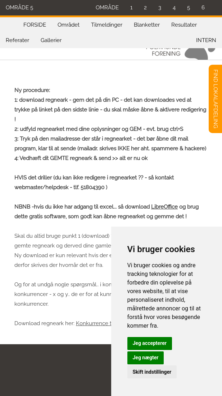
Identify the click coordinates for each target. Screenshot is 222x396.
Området (69, 25)
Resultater (184, 25)
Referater (17, 40)
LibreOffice (164, 207)
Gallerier (51, 40)
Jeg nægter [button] (146, 357)
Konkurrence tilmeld (101, 323)
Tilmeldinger (106, 25)
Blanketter (147, 25)
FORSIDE (34, 25)
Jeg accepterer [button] (150, 343)
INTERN (206, 40)
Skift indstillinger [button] (152, 372)
